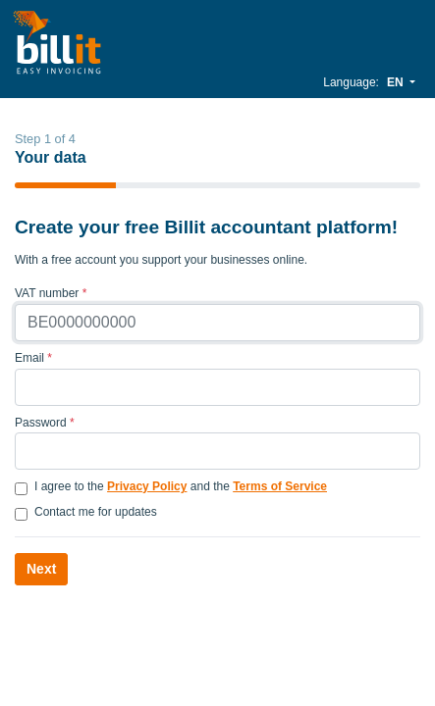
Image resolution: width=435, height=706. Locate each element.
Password (45, 422)
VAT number (50, 293)
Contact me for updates (95, 512)
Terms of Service (280, 486)
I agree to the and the (180, 486)
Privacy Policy (147, 486)
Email (33, 358)
